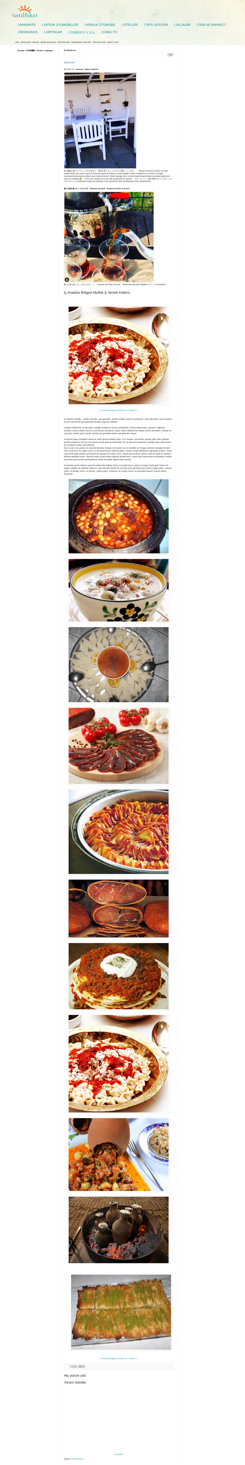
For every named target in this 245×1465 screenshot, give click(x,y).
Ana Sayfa (118, 1454)
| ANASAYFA (27, 24)
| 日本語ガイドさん (81, 32)
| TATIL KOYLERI (156, 24)
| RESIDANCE (28, 32)
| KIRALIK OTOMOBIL (100, 24)
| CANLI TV (109, 32)
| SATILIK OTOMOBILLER (60, 24)
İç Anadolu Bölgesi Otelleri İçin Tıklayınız (119, 410)
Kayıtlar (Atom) (77, 1459)
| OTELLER (130, 24)
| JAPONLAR (53, 32)
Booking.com (69, 62)
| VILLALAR (182, 24)
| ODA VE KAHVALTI (211, 24)
